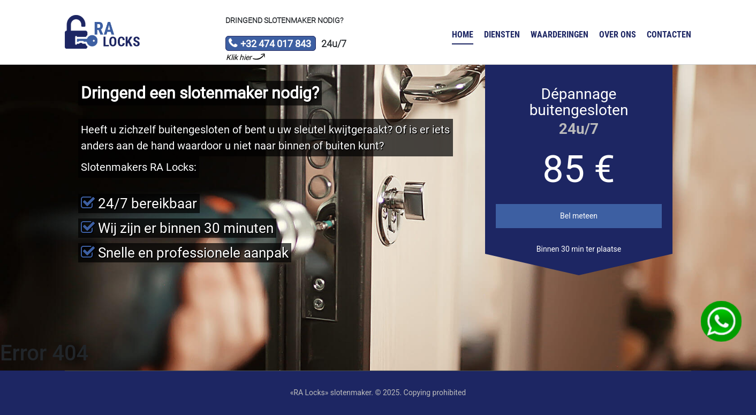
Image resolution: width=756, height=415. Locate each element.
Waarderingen (559, 34)
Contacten (669, 34)
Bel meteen (579, 216)
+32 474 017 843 (269, 44)
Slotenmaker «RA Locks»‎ (102, 32)
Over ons (617, 34)
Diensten (502, 34)
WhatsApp (721, 321)
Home (462, 34)
